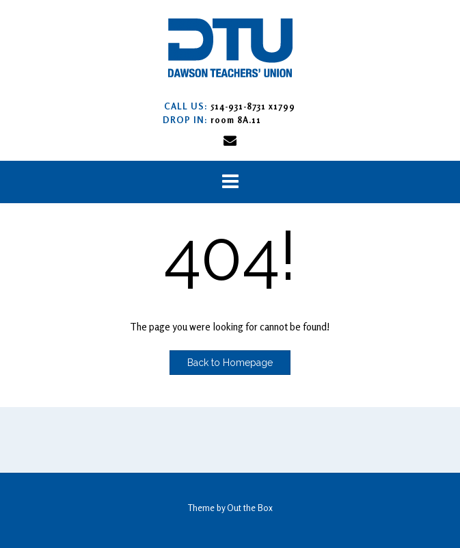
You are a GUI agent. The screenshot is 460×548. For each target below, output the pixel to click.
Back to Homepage (230, 362)
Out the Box (250, 507)
